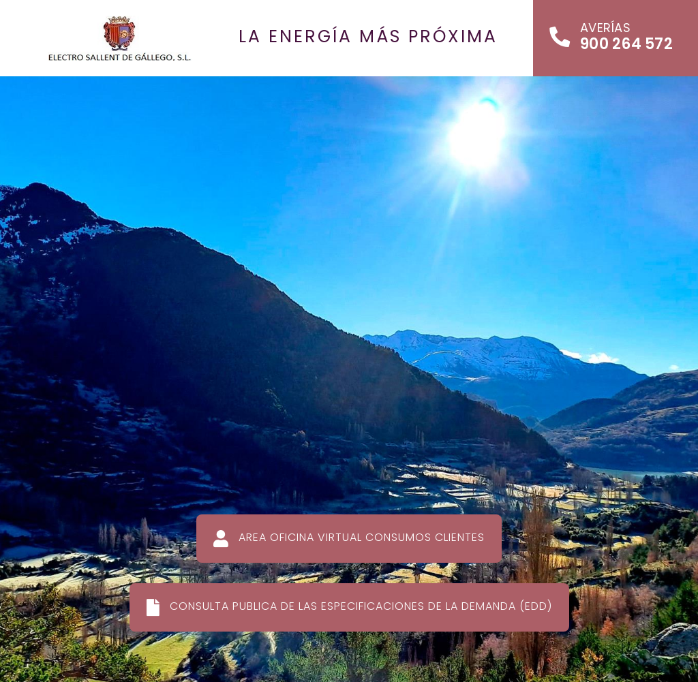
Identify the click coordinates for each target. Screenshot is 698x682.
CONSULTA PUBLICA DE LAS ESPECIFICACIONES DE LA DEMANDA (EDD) (349, 607)
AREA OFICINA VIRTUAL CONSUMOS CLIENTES (349, 538)
